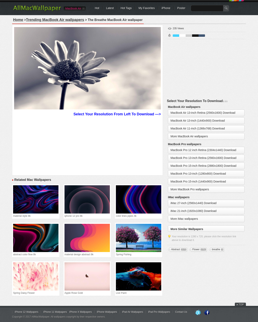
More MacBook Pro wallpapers (190, 189)
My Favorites (147, 8)
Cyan (202, 35)
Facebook (207, 312)
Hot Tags (126, 8)
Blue (176, 35)
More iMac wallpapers (184, 218)
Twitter (198, 312)
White (182, 35)
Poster (181, 8)
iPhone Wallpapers (107, 312)
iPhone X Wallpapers (80, 312)
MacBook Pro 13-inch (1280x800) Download (198, 173)
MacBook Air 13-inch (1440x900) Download (198, 120)
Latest (110, 8)
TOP (241, 304)
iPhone (166, 8)
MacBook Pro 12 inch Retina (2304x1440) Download (203, 150)
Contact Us (181, 312)
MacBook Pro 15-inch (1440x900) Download (198, 181)
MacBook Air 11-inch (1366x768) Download (198, 128)
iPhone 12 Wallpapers (26, 312)
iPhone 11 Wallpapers (55, 312)
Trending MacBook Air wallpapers (55, 20)
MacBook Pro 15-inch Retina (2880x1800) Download (203, 165)
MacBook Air (73, 8)
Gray (189, 35)
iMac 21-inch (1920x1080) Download (193, 211)
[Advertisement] (87, 145)
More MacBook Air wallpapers (189, 136)
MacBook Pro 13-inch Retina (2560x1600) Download (203, 157)
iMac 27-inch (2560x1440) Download (193, 203)
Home (18, 20)
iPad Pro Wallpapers (159, 312)
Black (195, 35)
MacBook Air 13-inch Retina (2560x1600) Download (203, 112)
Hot (97, 8)
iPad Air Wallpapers (132, 312)
